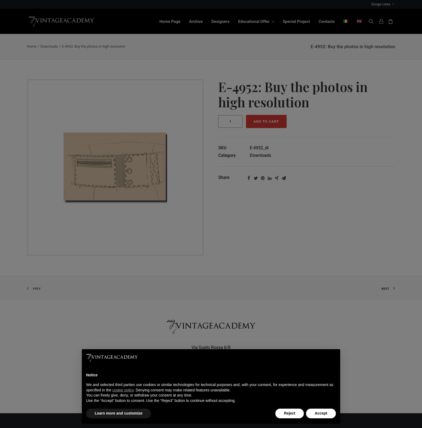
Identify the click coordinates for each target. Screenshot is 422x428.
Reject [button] (289, 413)
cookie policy (122, 390)
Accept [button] (321, 413)
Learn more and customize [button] (118, 413)
